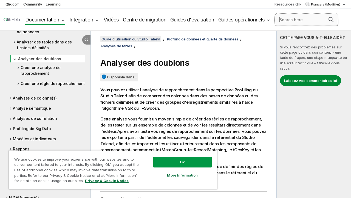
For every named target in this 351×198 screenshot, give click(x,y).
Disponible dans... (122, 77)
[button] (331, 19)
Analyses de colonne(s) (35, 98)
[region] (110, 167)
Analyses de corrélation (35, 118)
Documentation (42, 20)
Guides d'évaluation (192, 20)
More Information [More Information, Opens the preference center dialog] (178, 171)
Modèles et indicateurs (34, 138)
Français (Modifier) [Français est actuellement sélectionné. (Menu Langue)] (326, 4)
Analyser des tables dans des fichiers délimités (44, 45)
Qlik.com (12, 4)
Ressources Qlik (287, 4)
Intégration (81, 20)
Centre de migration (144, 20)
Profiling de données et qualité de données (203, 39)
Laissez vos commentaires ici (310, 80)
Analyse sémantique (32, 108)
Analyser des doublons (39, 58)
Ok (178, 158)
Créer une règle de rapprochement (53, 83)
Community (32, 4)
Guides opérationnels (241, 20)
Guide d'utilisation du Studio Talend (130, 39)
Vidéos (111, 20)
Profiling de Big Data (32, 128)
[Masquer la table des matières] (86, 40)
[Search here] (306, 20)
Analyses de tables (116, 46)
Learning (53, 4)
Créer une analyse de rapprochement (41, 70)
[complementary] (314, 114)
